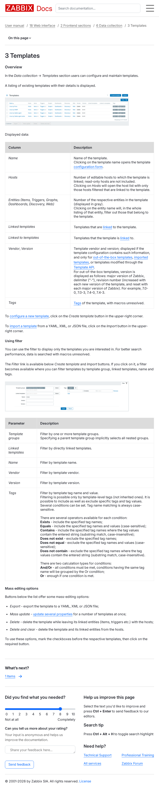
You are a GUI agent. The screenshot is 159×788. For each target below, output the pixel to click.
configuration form (88, 167)
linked (107, 227)
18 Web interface (42, 25)
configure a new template (29, 316)
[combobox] (99, 8)
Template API (84, 267)
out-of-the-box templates (112, 257)
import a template (23, 326)
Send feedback (19, 764)
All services (92, 763)
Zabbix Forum (132, 763)
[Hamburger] (150, 8)
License (85, 781)
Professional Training (138, 755)
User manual (14, 25)
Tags (77, 303)
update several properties (52, 614)
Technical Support (98, 755)
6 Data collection (109, 25)
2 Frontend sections (76, 25)
